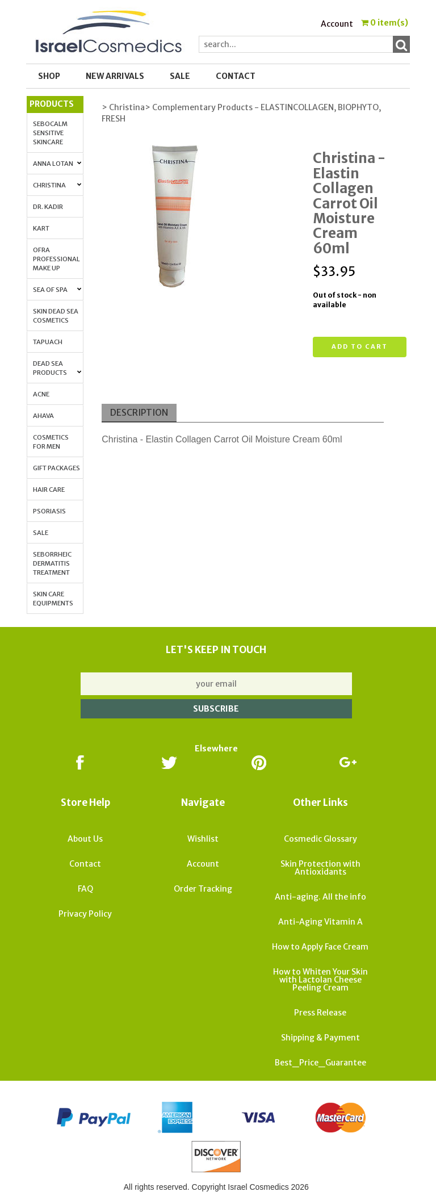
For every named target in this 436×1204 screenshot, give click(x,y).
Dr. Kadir (48, 207)
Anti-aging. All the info (320, 897)
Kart (41, 228)
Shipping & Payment (320, 1037)
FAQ (85, 889)
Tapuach (47, 342)
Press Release (320, 1012)
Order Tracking (203, 889)
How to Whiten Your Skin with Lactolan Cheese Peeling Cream (320, 980)
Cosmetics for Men (51, 441)
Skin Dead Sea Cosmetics (55, 315)
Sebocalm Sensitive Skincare (50, 133)
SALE (180, 76)
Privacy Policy (85, 914)
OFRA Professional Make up (56, 259)
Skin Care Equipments (53, 598)
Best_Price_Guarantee (320, 1062)
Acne (41, 394)
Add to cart (360, 346)
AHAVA (43, 416)
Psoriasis (49, 511)
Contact (235, 76)
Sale (40, 533)
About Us (85, 839)
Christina (57, 185)
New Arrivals (115, 76)
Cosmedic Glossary (320, 839)
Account (337, 24)
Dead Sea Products (57, 368)
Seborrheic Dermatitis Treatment (52, 563)
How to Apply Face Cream (320, 947)
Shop (49, 76)
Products (52, 104)
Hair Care (49, 490)
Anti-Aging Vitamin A (320, 922)
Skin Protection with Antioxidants (320, 868)
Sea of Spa (57, 290)
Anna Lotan (57, 164)
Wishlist (203, 839)
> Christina (123, 107)
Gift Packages (56, 468)
